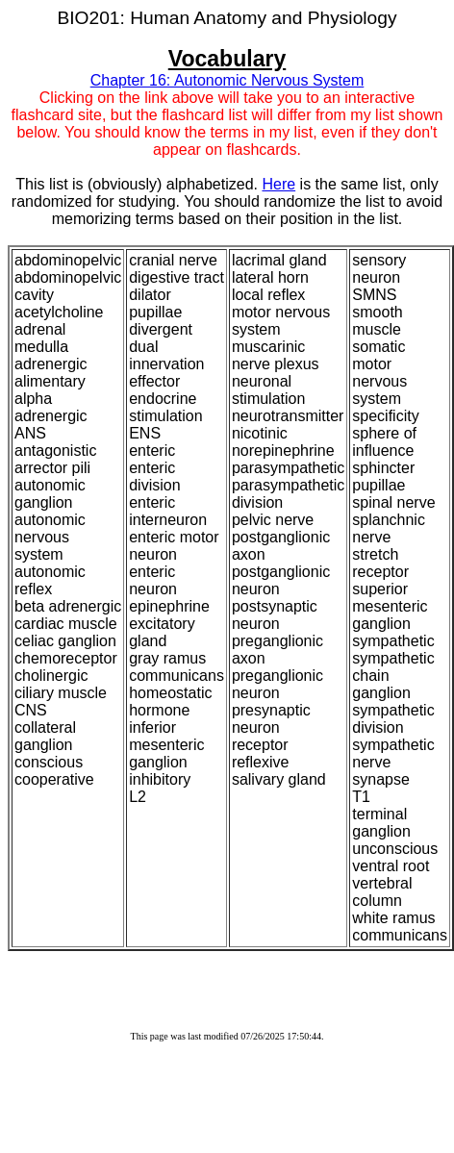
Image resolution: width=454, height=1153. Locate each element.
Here (278, 184)
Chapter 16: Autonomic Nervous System (227, 80)
